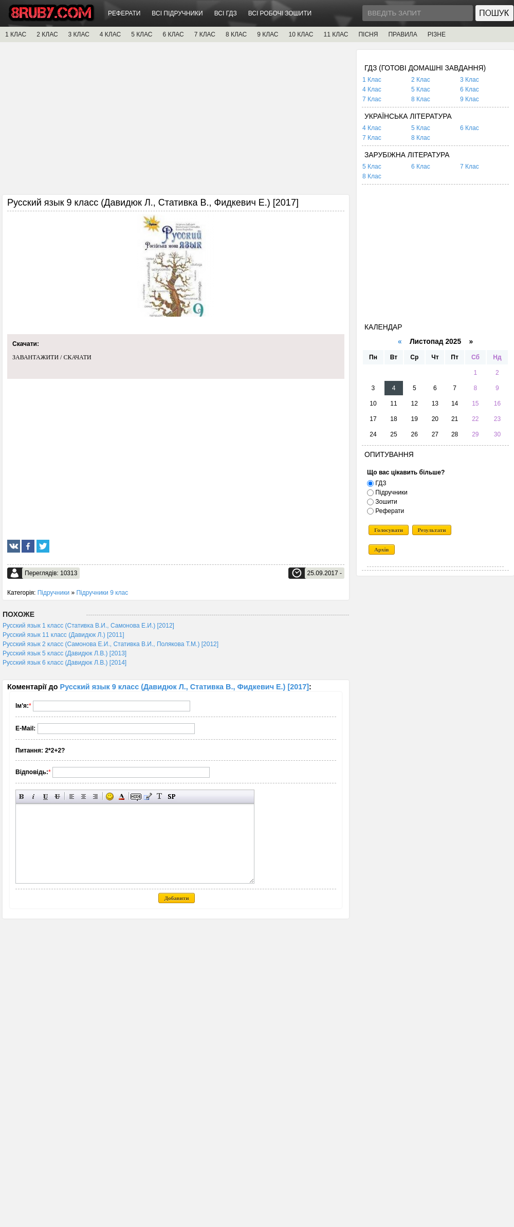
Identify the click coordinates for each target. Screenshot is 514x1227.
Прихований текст (136, 796)
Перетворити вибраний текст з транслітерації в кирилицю (160, 796)
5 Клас (420, 89)
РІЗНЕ (437, 34)
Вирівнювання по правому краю (95, 796)
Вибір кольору (121, 796)
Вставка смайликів (110, 796)
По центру (83, 796)
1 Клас (371, 79)
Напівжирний (22, 796)
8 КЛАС (236, 34)
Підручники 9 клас (102, 592)
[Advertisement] (176, 122)
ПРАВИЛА (402, 34)
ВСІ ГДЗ (225, 13)
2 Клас (420, 79)
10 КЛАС (301, 34)
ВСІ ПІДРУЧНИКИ (177, 13)
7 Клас (371, 99)
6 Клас (469, 89)
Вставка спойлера (171, 796)
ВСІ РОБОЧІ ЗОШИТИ (280, 13)
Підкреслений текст (45, 796)
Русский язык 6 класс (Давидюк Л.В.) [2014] (64, 662)
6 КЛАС (172, 34)
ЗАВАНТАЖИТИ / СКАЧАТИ (51, 357)
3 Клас (469, 79)
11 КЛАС (335, 34)
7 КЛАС (204, 34)
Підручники (53, 592)
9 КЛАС (267, 34)
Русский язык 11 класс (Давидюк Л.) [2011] (63, 634)
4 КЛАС (110, 34)
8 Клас (420, 99)
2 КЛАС (47, 34)
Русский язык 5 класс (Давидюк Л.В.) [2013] (64, 653)
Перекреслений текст (57, 796)
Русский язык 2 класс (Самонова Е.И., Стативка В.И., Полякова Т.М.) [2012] (110, 644)
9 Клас (469, 99)
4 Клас (371, 89)
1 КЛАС (15, 34)
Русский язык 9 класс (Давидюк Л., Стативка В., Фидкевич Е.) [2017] (184, 687)
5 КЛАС (141, 34)
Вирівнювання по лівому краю (72, 796)
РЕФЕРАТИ (124, 13)
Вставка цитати (148, 796)
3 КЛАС (78, 34)
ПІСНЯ (368, 34)
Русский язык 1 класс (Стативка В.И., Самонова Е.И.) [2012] (88, 625)
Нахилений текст (34, 796)
